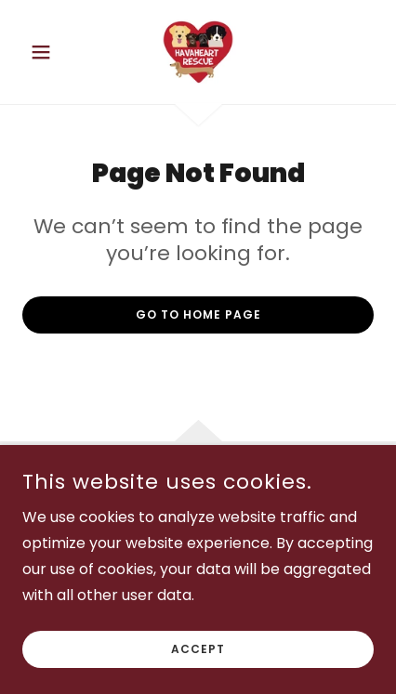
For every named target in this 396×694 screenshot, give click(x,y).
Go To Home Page (198, 314)
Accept (198, 675)
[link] (197, 52)
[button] (48, 52)
